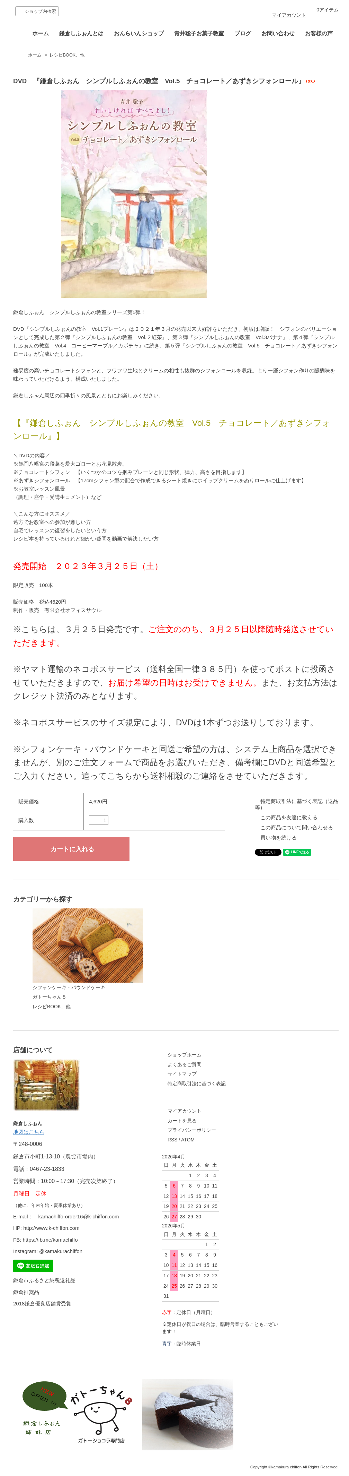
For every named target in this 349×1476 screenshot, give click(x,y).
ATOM (188, 1139)
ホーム (40, 33)
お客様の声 (319, 33)
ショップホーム (185, 1055)
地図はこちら (28, 1132)
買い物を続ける (278, 837)
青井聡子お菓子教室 (199, 33)
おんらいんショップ (139, 33)
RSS (172, 1139)
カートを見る (182, 1120)
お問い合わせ (278, 33)
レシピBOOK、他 (67, 55)
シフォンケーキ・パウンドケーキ (88, 949)
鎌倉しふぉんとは (81, 33)
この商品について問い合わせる (296, 827)
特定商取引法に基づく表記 (197, 1083)
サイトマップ (182, 1074)
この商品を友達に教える (288, 817)
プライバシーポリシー (192, 1130)
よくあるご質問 (185, 1064)
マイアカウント (289, 15)
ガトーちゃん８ (49, 997)
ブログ (242, 33)
